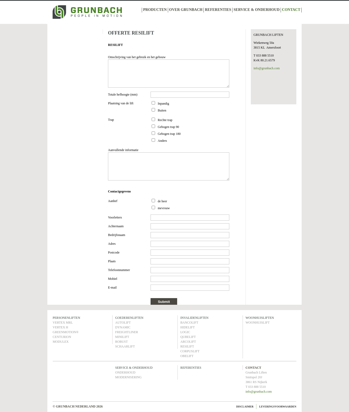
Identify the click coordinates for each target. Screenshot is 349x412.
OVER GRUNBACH (186, 10)
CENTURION (62, 337)
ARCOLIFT (188, 342)
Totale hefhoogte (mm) (122, 94)
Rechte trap (165, 120)
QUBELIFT (188, 337)
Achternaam (116, 226)
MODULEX (61, 342)
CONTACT (291, 10)
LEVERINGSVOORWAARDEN (277, 406)
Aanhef (112, 201)
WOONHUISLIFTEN (260, 318)
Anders (162, 141)
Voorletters (115, 217)
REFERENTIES (218, 10)
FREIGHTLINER (126, 332)
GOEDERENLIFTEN (129, 318)
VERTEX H (60, 327)
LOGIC (185, 332)
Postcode (113, 252)
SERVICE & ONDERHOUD (257, 10)
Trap (111, 120)
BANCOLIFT (189, 322)
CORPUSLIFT (190, 351)
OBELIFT (186, 356)
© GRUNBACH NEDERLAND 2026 (78, 406)
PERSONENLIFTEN (66, 318)
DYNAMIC (122, 327)
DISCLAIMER (245, 406)
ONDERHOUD (125, 372)
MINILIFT (122, 337)
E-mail (112, 287)
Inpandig (163, 103)
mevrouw (164, 208)
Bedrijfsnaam (116, 235)
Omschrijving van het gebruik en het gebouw (137, 57)
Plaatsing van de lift (121, 103)
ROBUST (121, 342)
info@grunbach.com (267, 68)
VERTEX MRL (63, 322)
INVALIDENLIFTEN (194, 318)
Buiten (162, 110)
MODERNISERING (128, 377)
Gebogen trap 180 (169, 134)
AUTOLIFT (123, 322)
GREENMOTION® (65, 332)
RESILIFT (187, 346)
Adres (112, 244)
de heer (162, 201)
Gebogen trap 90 (168, 127)
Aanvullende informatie (123, 150)
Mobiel (112, 279)
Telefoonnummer (119, 270)
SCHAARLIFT (125, 346)
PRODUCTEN (155, 10)
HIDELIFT (187, 327)
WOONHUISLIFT (258, 322)
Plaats (112, 261)
